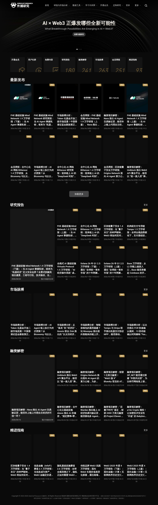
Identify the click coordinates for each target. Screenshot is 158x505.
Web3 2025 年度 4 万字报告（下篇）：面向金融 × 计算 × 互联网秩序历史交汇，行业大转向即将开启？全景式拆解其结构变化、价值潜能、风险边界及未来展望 (114, 470)
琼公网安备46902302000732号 (26, 498)
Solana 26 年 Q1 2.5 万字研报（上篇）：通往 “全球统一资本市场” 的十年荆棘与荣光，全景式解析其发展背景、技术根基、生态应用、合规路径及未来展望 (114, 268)
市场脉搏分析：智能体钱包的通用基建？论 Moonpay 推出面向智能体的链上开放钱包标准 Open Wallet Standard (90, 329)
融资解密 (17, 350)
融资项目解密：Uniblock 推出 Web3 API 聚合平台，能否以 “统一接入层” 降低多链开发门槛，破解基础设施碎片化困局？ (137, 172)
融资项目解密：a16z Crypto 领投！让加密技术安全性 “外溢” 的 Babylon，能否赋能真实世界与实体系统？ (137, 411)
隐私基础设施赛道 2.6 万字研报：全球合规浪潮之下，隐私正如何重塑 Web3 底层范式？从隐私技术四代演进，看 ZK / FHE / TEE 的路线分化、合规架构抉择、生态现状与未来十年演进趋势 (67, 470)
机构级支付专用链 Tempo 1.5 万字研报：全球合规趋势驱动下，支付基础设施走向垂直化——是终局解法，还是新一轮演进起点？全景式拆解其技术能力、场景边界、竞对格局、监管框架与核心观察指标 (137, 231)
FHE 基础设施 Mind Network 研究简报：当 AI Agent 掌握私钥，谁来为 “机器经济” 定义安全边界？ (44, 120)
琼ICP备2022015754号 (131, 495)
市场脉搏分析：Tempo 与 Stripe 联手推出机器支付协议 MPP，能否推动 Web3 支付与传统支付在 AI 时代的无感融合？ (114, 329)
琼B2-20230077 (116, 495)
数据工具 (77, 5)
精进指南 (17, 430)
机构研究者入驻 (54, 498)
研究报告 (17, 205)
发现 (47, 5)
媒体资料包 (131, 498)
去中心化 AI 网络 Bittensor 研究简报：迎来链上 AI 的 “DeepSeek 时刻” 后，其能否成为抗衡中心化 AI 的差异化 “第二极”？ (67, 172)
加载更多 (79, 194)
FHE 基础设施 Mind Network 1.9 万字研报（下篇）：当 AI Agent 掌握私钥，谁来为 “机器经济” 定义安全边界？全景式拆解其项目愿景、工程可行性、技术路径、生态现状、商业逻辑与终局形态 (21, 120)
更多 (138, 5)
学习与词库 (91, 5)
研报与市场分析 (61, 5)
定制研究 (118, 5)
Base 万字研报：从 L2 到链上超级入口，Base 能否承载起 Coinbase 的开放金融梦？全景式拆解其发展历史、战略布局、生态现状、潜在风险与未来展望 (137, 268)
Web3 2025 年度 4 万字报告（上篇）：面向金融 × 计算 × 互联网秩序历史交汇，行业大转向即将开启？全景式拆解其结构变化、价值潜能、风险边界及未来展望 (137, 470)
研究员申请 (43, 498)
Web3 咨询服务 (87, 498)
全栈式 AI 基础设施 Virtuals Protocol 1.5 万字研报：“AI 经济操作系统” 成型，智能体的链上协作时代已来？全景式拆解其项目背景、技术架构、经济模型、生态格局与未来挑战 (67, 268)
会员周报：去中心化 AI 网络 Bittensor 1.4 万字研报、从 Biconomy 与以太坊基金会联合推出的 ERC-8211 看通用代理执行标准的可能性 (21, 172)
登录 (128, 5)
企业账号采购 (66, 498)
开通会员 (104, 5)
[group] (17, 64)
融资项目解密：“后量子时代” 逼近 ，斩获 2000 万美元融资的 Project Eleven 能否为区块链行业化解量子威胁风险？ (114, 411)
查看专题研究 (79, 35)
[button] (77, 49)
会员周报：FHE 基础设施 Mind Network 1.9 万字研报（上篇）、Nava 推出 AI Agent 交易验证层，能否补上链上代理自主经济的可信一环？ (90, 120)
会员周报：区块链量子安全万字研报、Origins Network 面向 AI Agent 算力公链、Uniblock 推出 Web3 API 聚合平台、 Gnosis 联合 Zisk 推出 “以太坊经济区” (114, 172)
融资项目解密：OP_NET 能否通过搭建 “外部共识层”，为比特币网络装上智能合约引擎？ (137, 376)
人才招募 (106, 498)
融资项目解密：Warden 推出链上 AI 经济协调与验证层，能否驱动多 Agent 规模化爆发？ (90, 411)
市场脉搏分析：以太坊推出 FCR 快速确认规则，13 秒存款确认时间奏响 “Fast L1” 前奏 (137, 329)
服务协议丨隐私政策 (118, 498)
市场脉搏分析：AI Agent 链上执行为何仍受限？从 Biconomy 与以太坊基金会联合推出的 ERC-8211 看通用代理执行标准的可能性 (44, 172)
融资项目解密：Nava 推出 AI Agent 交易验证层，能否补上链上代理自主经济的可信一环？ (114, 120)
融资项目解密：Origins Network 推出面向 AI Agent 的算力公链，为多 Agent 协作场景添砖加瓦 (90, 376)
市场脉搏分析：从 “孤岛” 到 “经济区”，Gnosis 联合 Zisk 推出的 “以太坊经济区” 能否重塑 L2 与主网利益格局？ (67, 329)
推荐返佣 (98, 498)
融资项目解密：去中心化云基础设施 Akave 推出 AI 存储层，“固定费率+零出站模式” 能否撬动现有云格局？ (67, 411)
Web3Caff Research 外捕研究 (46, 495)
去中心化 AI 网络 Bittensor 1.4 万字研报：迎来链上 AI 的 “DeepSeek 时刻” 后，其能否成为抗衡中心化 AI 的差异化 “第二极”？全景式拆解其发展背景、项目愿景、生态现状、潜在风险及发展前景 (90, 172)
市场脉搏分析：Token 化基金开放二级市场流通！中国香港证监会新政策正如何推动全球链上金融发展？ (67, 120)
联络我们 (140, 498)
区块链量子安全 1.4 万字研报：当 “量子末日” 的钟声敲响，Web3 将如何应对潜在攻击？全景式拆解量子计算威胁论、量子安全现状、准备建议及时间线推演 (114, 231)
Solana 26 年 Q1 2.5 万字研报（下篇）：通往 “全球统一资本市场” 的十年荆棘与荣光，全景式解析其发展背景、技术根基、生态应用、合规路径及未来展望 (90, 268)
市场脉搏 (17, 289)
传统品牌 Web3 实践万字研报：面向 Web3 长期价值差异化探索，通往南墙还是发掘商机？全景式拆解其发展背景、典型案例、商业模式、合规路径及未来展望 (90, 470)
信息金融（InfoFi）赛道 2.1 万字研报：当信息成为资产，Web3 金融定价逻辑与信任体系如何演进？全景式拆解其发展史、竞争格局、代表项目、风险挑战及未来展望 (44, 470)
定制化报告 (77, 498)
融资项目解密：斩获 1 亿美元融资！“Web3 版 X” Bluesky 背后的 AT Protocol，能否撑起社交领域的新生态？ (114, 376)
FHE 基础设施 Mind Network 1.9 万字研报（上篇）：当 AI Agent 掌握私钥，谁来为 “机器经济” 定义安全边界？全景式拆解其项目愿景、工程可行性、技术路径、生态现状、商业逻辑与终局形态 (137, 120)
